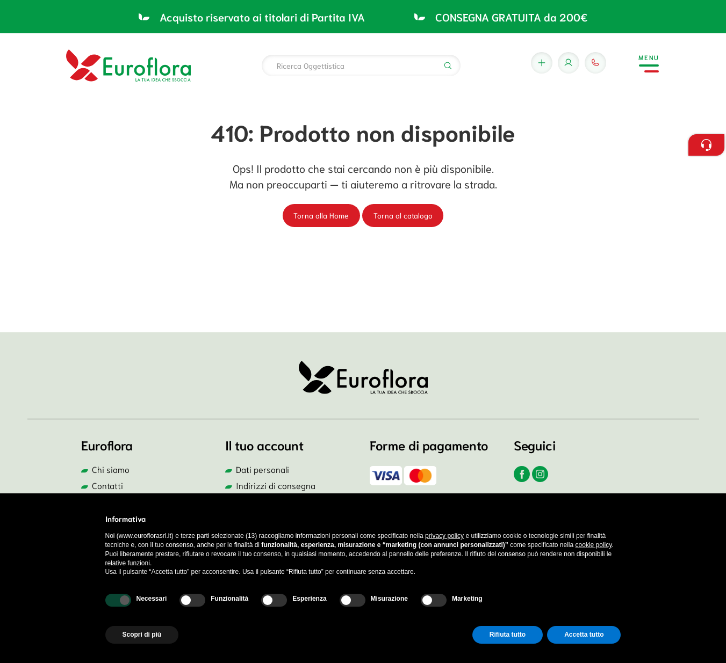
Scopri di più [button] (142, 634)
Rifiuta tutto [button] (508, 634)
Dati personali (262, 469)
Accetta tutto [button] (583, 634)
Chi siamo (111, 469)
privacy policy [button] (444, 536)
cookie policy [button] (594, 545)
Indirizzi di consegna (275, 485)
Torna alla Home (321, 215)
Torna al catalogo (403, 215)
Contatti (107, 485)
